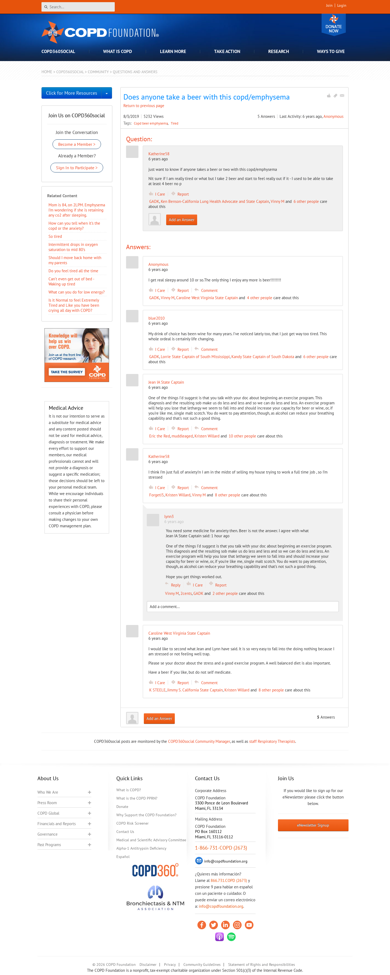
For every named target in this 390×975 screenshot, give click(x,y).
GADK (154, 201)
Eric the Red (159, 436)
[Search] (78, 7)
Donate (334, 25)
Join (329, 5)
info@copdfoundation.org (221, 906)
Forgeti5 (156, 494)
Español (123, 856)
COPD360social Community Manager (199, 741)
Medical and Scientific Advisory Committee (151, 840)
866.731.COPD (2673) (229, 880)
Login (341, 5)
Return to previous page (143, 105)
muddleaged (182, 436)
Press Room (47, 802)
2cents (186, 593)
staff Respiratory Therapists (272, 741)
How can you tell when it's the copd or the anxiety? (74, 226)
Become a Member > (76, 144)
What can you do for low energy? (76, 292)
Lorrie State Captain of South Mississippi (195, 356)
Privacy (170, 964)
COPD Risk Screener (132, 823)
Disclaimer (148, 964)
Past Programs (49, 844)
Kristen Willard (207, 436)
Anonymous (333, 116)
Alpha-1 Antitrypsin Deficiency (141, 848)
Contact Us (125, 831)
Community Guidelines (202, 964)
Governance (47, 834)
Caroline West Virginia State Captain (207, 297)
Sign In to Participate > (77, 167)
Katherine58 (158, 153)
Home (46, 71)
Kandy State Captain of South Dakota (262, 356)
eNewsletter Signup (313, 825)
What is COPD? (128, 789)
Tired (174, 123)
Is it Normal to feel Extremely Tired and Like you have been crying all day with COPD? (73, 305)
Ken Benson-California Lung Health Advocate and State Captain (215, 201)
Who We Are (47, 792)
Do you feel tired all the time (73, 270)
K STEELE (157, 690)
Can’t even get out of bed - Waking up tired (71, 281)
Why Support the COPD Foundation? (146, 814)
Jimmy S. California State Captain (195, 690)
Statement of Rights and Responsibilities (261, 964)
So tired (55, 236)
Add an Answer (181, 219)
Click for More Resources (71, 93)
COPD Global (48, 813)
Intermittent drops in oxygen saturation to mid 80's (73, 247)
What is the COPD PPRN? (136, 798)
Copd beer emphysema (151, 123)
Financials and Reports (56, 823)
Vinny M (277, 201)
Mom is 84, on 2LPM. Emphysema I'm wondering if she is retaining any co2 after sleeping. (76, 210)
